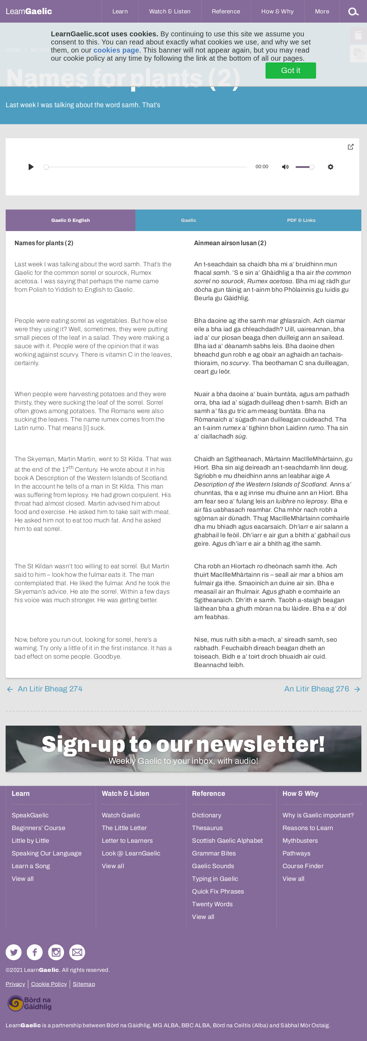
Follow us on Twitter (14, 952)
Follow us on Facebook (35, 952)
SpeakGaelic (30, 815)
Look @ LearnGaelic (131, 853)
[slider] (145, 167)
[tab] (70, 220)
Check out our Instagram (56, 952)
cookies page (116, 50)
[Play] (31, 166)
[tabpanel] (183, 454)
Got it (291, 70)
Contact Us (77, 952)
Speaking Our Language (47, 853)
